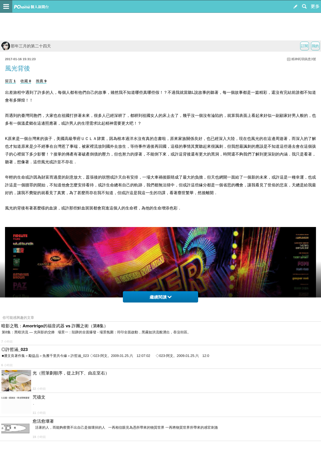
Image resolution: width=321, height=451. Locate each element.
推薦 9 (41, 81)
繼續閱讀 (161, 297)
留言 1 (10, 81)
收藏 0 (25, 81)
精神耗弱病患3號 (303, 59)
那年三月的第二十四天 (26, 46)
